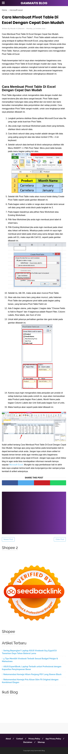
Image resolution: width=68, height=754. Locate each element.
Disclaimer (27, 742)
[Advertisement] (34, 511)
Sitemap (41, 742)
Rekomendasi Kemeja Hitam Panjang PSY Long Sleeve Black (32, 674)
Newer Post (8, 539)
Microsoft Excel (16, 465)
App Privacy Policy (53, 739)
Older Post (59, 539)
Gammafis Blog (34, 3)
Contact (19, 739)
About (8, 739)
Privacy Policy (34, 739)
